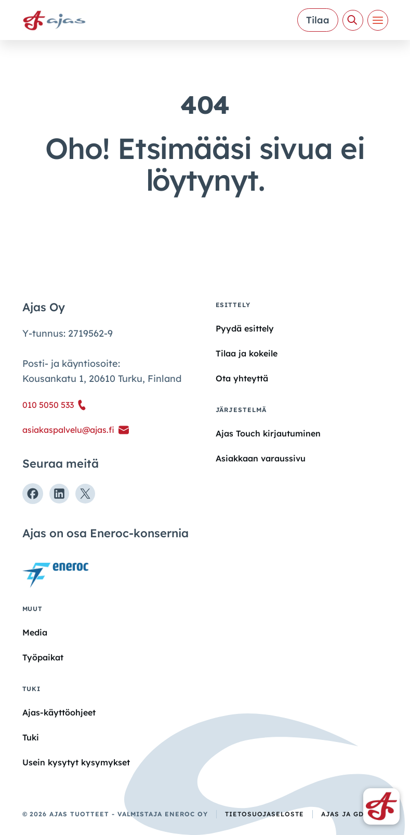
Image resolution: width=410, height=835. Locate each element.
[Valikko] (377, 20)
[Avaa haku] (352, 20)
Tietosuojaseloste (264, 814)
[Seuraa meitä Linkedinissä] (59, 493)
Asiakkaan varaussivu (261, 458)
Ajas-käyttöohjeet (59, 712)
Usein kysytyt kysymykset (76, 762)
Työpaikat (42, 657)
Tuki (30, 737)
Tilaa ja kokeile (246, 353)
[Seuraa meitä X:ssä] (85, 493)
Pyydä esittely (245, 328)
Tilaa (317, 20)
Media (34, 632)
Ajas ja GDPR (347, 814)
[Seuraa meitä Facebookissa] (32, 493)
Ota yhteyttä (242, 378)
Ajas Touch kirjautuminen (268, 433)
